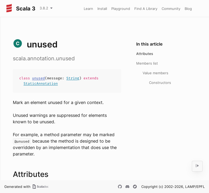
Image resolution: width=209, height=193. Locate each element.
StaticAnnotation (41, 83)
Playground (120, 8)
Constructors (160, 82)
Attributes (144, 53)
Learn (88, 8)
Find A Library (145, 8)
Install (102, 8)
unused (38, 78)
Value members (155, 73)
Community (171, 8)
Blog (188, 8)
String (72, 78)
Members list (147, 63)
